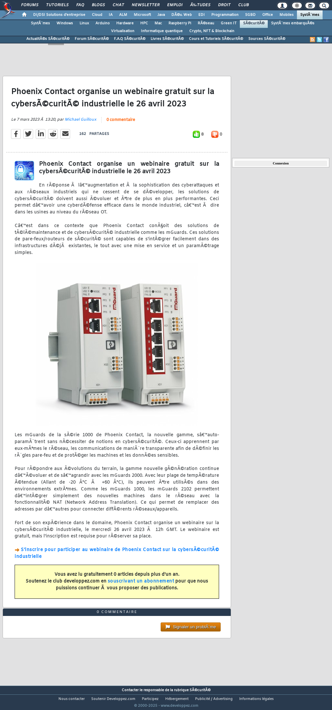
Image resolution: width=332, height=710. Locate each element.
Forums (29, 5)
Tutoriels (57, 5)
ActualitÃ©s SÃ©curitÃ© (47, 39)
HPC (144, 23)
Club (243, 5)
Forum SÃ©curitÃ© (92, 39)
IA (111, 15)
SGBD (250, 15)
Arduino (102, 23)
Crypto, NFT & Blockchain (211, 31)
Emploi (174, 5)
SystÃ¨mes (309, 15)
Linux (84, 23)
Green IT (229, 23)
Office (267, 15)
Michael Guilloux (80, 123)
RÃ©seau (206, 23)
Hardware (125, 23)
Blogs (98, 5)
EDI (201, 15)
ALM (123, 15)
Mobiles (286, 15)
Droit (224, 5)
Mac (158, 23)
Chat (118, 5)
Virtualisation (122, 31)
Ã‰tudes (200, 5)
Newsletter (145, 5)
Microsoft (142, 15)
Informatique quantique (162, 31)
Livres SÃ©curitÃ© (167, 39)
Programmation (225, 15)
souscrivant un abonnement (141, 585)
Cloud (97, 15)
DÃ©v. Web (181, 15)
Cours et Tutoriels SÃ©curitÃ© (216, 39)
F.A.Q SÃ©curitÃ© (129, 39)
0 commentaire (120, 123)
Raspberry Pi (179, 23)
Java (161, 15)
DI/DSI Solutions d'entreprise (59, 15)
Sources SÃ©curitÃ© (266, 39)
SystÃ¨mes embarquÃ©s (292, 23)
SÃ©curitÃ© (253, 23)
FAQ (80, 5)
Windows (64, 23)
